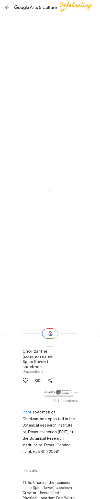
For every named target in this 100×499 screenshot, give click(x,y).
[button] (7, 7)
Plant (27, 412)
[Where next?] (50, 333)
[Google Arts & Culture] (55, 7)
